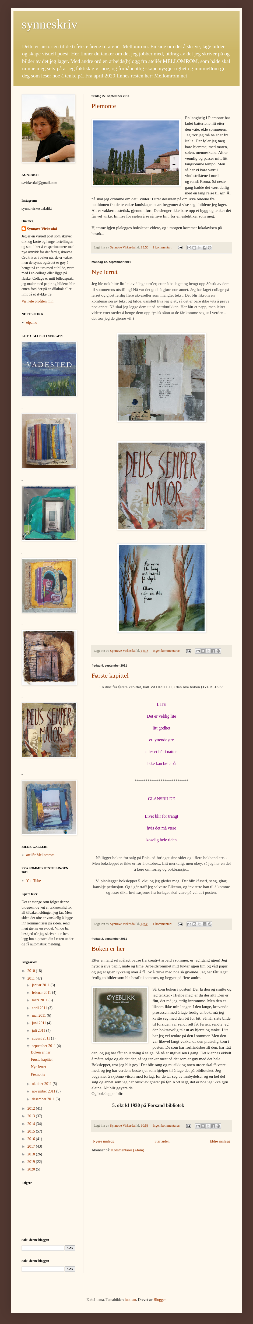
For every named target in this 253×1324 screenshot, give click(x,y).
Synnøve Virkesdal (42, 229)
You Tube (33, 881)
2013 (31, 1116)
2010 (31, 971)
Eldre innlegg (220, 1141)
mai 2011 (39, 1015)
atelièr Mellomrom (40, 855)
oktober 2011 (42, 1084)
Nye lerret (105, 271)
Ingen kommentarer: (167, 651)
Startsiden (162, 1141)
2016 (31, 1139)
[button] (48, 185)
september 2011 (44, 1046)
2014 (31, 1124)
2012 (31, 1108)
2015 (31, 1131)
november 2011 (44, 1091)
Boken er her (108, 948)
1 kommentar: (162, 247)
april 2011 (40, 1008)
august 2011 (41, 1038)
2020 (31, 1169)
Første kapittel (110, 675)
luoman (130, 1300)
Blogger (160, 1300)
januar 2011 (41, 985)
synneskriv (50, 24)
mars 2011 (40, 1000)
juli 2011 (39, 1030)
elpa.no (31, 323)
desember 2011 (43, 1099)
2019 (31, 1162)
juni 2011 (39, 1023)
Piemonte (104, 105)
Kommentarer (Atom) (127, 1150)
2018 (31, 1154)
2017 (31, 1146)
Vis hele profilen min (38, 301)
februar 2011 (42, 993)
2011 (31, 978)
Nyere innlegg (103, 1141)
